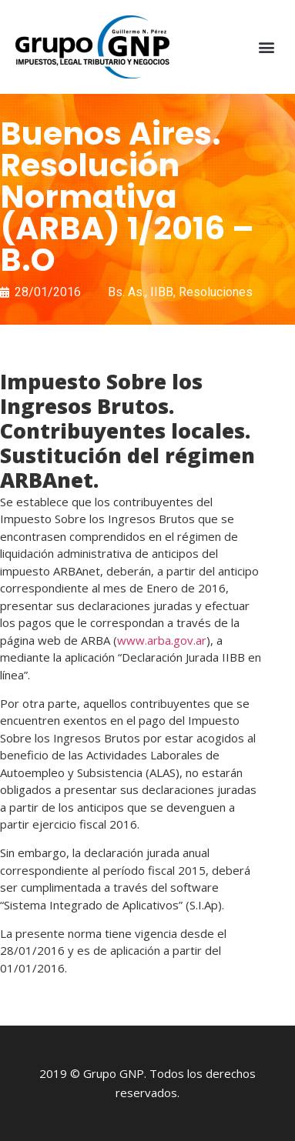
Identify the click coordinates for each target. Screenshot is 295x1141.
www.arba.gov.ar (161, 640)
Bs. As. (126, 292)
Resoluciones (216, 292)
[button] (267, 47)
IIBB (161, 292)
